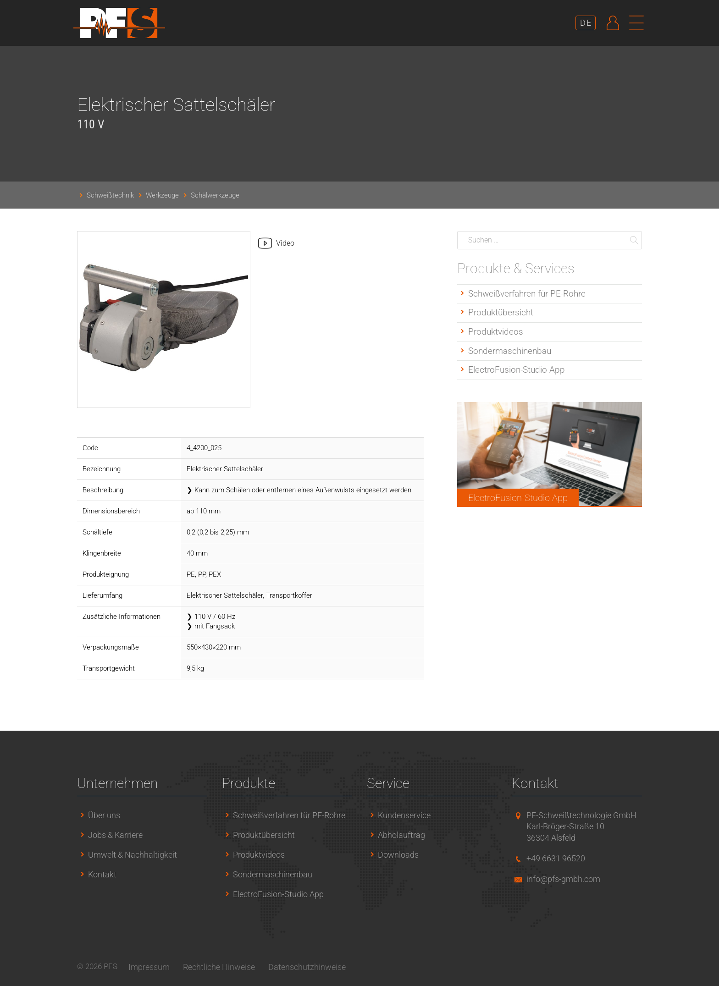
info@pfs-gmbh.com (563, 879)
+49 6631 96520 (555, 858)
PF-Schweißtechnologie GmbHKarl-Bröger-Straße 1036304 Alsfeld (581, 826)
